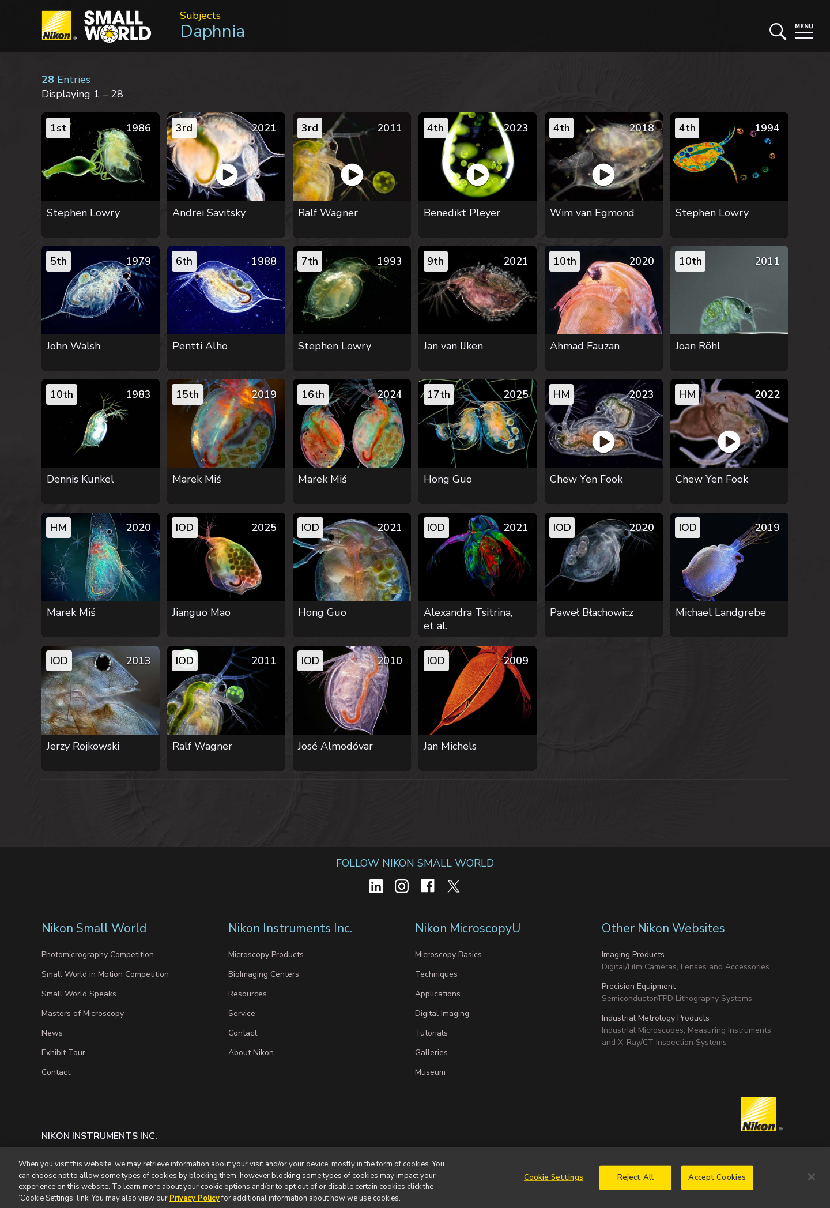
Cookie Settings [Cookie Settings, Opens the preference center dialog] (553, 1191)
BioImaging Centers (263, 974)
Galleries (431, 1052)
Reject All (635, 1191)
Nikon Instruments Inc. (291, 928)
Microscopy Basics (448, 954)
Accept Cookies (717, 1191)
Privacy (101, 1159)
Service (241, 1013)
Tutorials (431, 1033)
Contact (56, 1072)
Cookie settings (155, 1159)
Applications (438, 993)
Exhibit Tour (63, 1052)
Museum (430, 1072)
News (52, 1033)
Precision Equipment (639, 986)
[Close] (811, 1190)
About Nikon (251, 1052)
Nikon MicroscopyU (467, 928)
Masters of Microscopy (83, 1013)
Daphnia (212, 31)
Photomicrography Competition (98, 954)
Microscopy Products (266, 954)
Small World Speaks (79, 993)
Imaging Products (633, 954)
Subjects (200, 15)
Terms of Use (403, 1159)
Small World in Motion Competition (105, 974)
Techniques (436, 974)
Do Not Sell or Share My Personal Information (281, 1159)
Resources (247, 993)
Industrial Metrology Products (656, 1018)
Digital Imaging (442, 1013)
